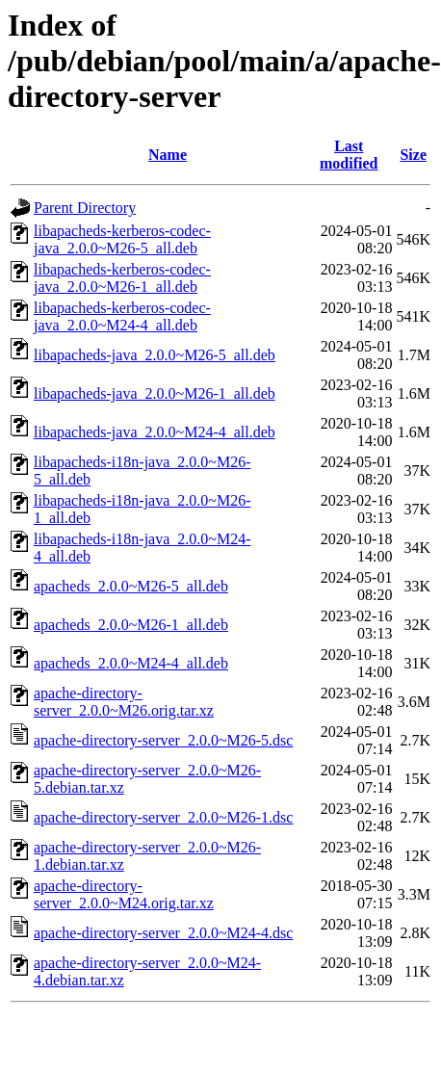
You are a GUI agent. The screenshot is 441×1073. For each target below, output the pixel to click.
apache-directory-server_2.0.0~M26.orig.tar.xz (124, 702)
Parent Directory (85, 207)
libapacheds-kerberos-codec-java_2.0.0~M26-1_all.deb (122, 278)
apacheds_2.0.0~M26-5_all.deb (131, 586)
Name (167, 154)
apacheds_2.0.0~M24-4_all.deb (131, 663)
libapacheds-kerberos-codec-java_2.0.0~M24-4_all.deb (122, 316)
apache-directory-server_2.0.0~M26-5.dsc (163, 740)
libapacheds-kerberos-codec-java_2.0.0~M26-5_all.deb (122, 239)
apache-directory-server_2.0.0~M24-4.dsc (163, 933)
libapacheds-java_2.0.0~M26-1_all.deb (154, 393)
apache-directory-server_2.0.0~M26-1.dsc (163, 817)
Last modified (348, 154)
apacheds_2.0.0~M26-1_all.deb (131, 624)
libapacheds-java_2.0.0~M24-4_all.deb (154, 432)
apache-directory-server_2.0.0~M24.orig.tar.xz (124, 894)
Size (413, 154)
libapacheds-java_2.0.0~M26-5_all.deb (154, 355)
